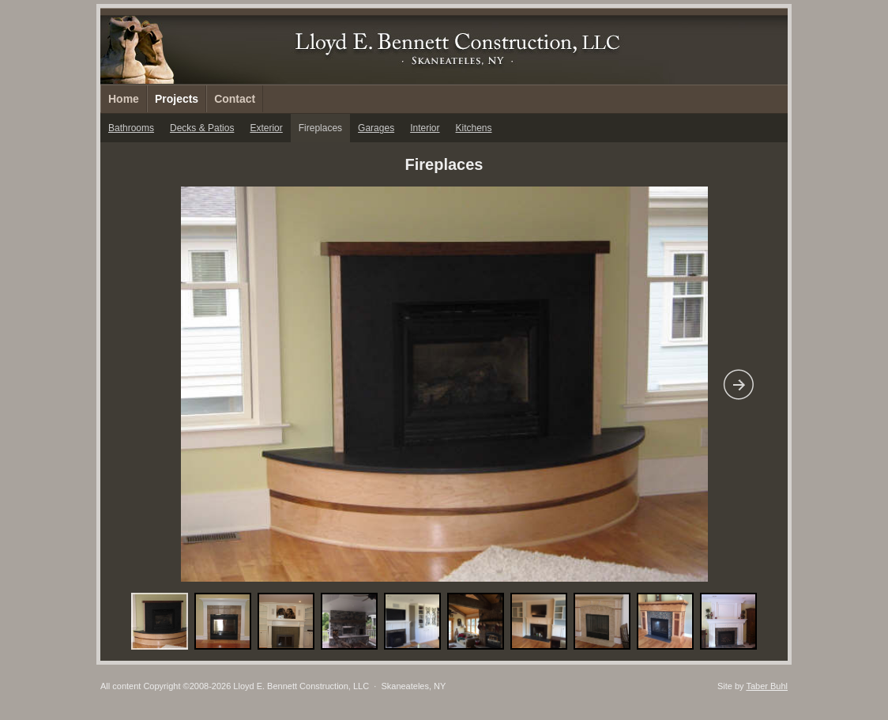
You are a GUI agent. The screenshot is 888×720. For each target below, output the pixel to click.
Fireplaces (320, 128)
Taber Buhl (767, 686)
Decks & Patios (202, 128)
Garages (376, 128)
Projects (176, 98)
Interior (424, 128)
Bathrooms (131, 128)
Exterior (266, 128)
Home (123, 98)
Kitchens (474, 128)
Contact (234, 98)
